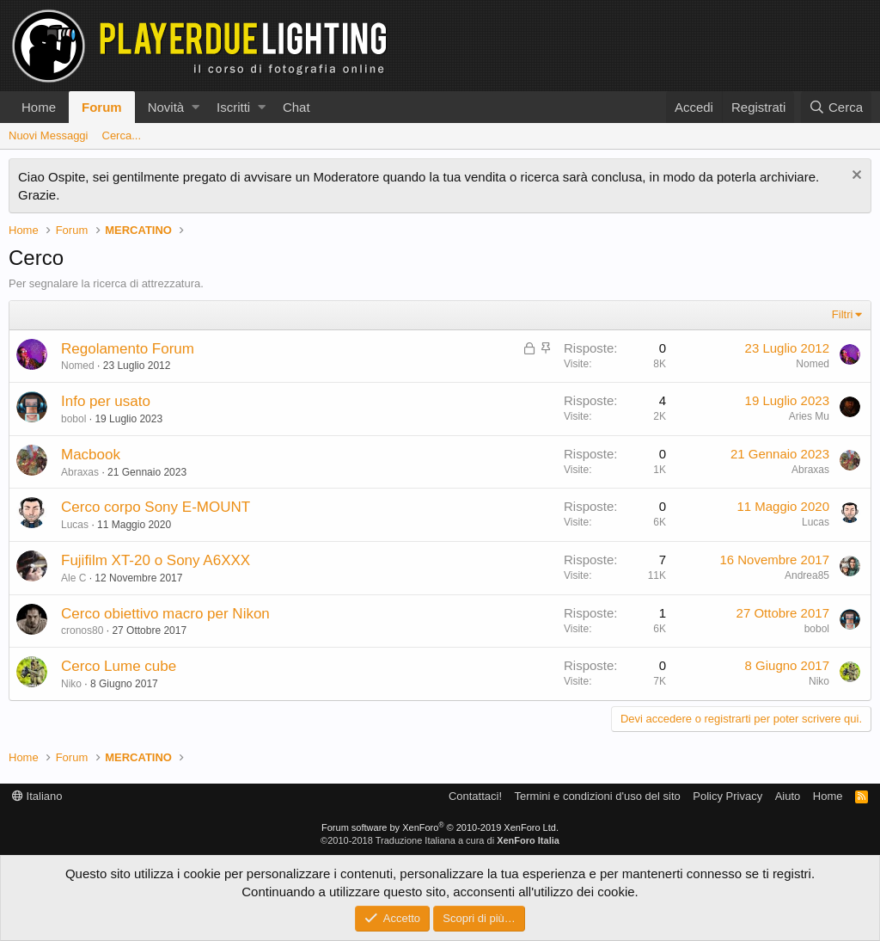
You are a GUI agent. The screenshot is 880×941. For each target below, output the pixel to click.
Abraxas (80, 472)
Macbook (90, 454)
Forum (102, 107)
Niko (71, 684)
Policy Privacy (727, 796)
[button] (195, 107)
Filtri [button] (842, 314)
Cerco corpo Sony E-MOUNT (155, 507)
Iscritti (233, 107)
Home (38, 107)
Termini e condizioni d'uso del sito (598, 796)
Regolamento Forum (127, 349)
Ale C (73, 578)
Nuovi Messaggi (49, 135)
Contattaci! (475, 796)
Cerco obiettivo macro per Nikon (165, 614)
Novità (166, 107)
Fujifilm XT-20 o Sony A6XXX (155, 560)
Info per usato (105, 401)
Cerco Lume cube (118, 666)
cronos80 (82, 630)
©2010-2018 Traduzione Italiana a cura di (440, 840)
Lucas (75, 525)
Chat (296, 107)
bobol (73, 419)
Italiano (37, 796)
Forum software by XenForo (440, 827)
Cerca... (122, 135)
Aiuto (788, 796)
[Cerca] (836, 107)
